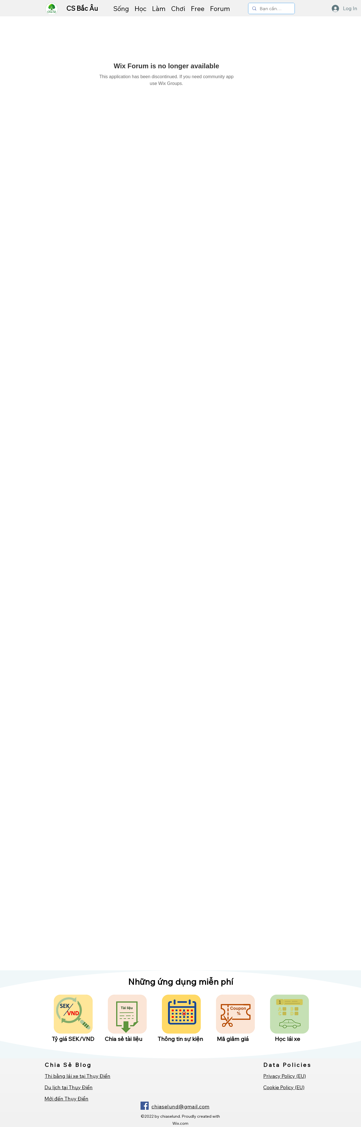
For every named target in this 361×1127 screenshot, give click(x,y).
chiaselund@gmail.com (180, 1106)
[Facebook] (145, 1106)
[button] (121, 8)
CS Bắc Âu (82, 8)
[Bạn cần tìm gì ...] (271, 8)
